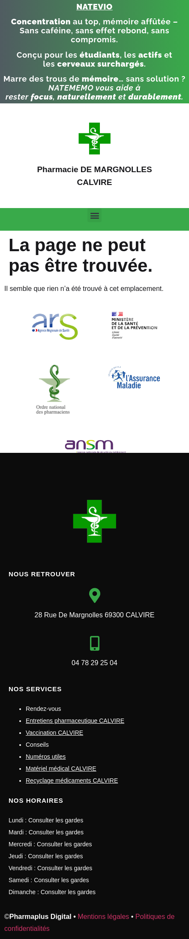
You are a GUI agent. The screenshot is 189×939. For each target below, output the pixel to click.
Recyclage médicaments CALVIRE (72, 780)
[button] (94, 215)
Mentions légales (103, 916)
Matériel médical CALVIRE (61, 768)
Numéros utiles (46, 756)
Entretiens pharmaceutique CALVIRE (75, 720)
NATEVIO (94, 6)
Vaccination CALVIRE (54, 732)
